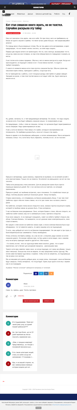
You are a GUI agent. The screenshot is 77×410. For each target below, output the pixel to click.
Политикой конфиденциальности (62, 404)
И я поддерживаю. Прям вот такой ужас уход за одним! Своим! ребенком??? (22, 324)
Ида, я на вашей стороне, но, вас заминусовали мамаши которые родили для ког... (23, 365)
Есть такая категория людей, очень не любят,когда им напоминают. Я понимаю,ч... (23, 354)
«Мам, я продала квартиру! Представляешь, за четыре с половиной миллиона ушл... (23, 344)
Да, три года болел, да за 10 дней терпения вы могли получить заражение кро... (22, 334)
